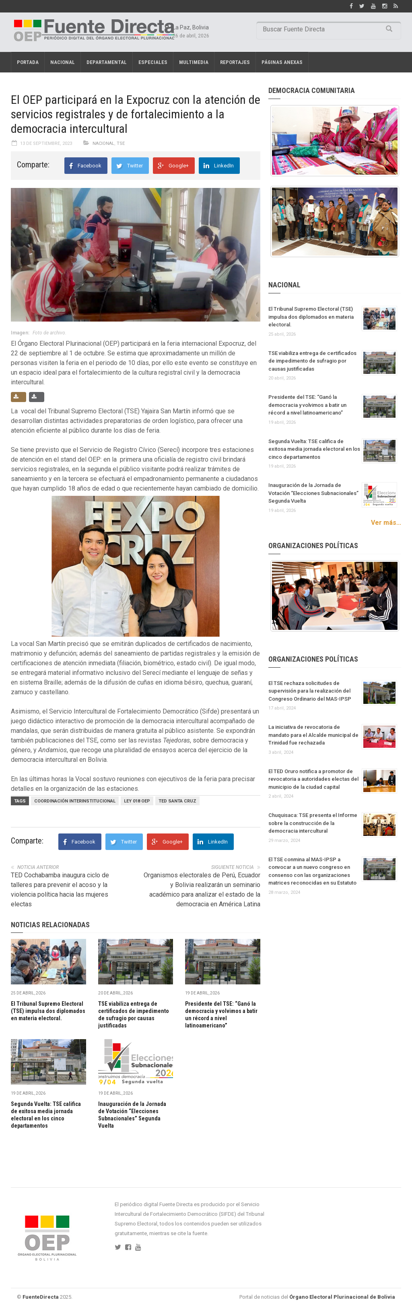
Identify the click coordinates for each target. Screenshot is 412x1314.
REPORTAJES (235, 62)
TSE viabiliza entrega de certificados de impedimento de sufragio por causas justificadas (312, 361)
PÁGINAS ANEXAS (282, 62)
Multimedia (193, 62)
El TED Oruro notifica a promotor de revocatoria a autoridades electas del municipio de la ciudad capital (313, 779)
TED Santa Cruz (177, 801)
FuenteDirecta (41, 1297)
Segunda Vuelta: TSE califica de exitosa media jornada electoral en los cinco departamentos (314, 449)
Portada (28, 62)
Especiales (152, 62)
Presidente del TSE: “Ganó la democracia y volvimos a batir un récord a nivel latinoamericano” (307, 405)
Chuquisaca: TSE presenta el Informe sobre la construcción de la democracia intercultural (312, 823)
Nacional (62, 62)
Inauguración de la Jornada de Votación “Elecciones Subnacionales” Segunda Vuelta (313, 493)
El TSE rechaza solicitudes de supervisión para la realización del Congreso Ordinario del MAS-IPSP (309, 691)
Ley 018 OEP (137, 801)
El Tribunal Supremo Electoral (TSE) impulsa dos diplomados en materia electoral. (48, 1010)
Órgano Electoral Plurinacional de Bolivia (342, 1297)
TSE (121, 143)
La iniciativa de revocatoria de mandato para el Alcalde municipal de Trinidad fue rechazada (313, 735)
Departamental (107, 62)
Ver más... (386, 522)
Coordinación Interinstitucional (74, 801)
